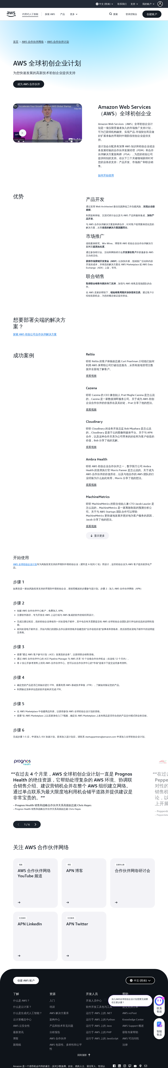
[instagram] (124, 992)
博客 (15, 964)
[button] (163, 4)
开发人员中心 (94, 926)
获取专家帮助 (130, 957)
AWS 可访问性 (130, 964)
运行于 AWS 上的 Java (99, 951)
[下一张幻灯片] (37, 750)
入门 (52, 926)
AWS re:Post (129, 938)
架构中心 (55, 945)
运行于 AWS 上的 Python (100, 945)
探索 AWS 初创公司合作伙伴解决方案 (35, 334)
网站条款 (26, 1000)
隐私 (15, 1000)
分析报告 (55, 957)
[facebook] (114, 992)
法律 (125, 970)
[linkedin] (119, 992)
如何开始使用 (106, 175)
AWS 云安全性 (21, 951)
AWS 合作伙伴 (58, 964)
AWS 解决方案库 (59, 938)
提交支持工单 (130, 932)
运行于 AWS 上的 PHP (99, 957)
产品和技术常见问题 (61, 951)
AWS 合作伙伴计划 (58, 41)
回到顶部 (84, 980)
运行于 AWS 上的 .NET (99, 938)
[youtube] (135, 992)
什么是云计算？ (22, 932)
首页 (15, 41)
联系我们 (127, 926)
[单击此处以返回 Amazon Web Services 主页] (11, 16)
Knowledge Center (133, 945)
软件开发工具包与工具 (99, 932)
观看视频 (91, 375)
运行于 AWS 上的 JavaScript (102, 964)
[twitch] (130, 992)
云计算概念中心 (22, 945)
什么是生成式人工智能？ (27, 938)
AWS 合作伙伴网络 (33, 41)
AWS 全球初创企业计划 (25, 490)
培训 (52, 932)
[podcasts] (140, 992)
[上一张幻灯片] (17, 750)
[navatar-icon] (160, 4)
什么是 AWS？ (21, 926)
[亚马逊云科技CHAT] (159, 1001)
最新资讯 (18, 957)
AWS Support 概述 (133, 951)
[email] (145, 992)
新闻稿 (17, 970)
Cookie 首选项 (42, 1000)
